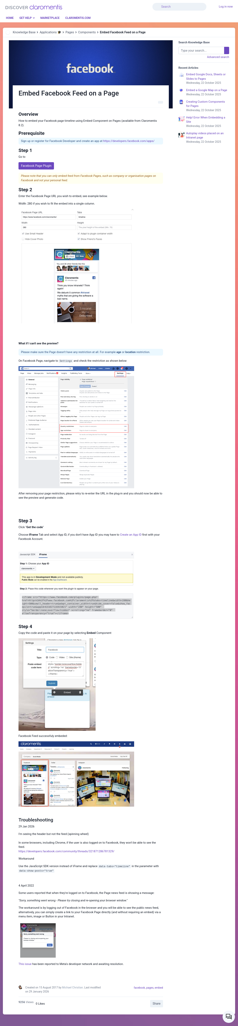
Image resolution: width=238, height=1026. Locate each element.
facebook (139, 987)
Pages (70, 32)
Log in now (226, 6)
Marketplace (49, 17)
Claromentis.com (78, 17)
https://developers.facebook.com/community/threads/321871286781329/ (66, 851)
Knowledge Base (24, 32)
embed (159, 987)
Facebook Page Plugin (36, 166)
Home (10, 17)
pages (150, 987)
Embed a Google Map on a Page (207, 92)
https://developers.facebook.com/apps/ (128, 141)
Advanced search (218, 57)
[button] (208, 4)
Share (157, 1003)
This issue (25, 964)
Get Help (25, 17)
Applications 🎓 (50, 32)
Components (87, 32)
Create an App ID (131, 534)
